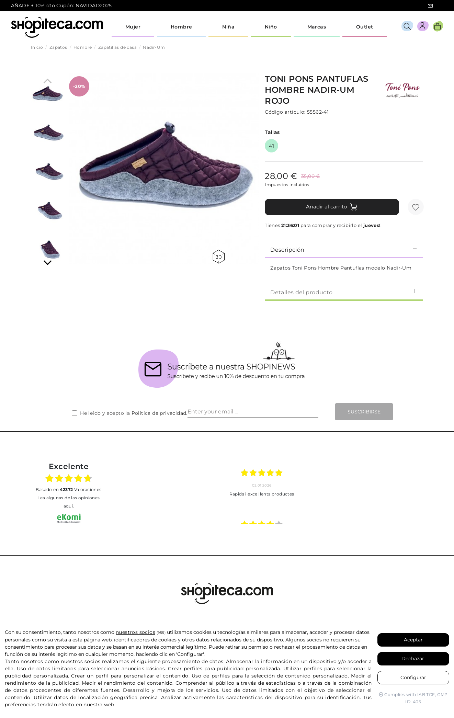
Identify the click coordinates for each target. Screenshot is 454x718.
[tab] (344, 249)
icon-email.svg (430, 6)
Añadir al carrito (332, 207)
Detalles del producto (344, 292)
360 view (219, 257)
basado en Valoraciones (68, 489)
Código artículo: (285, 112)
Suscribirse (364, 412)
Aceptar (413, 640)
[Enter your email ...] (253, 412)
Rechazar (413, 659)
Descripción (344, 249)
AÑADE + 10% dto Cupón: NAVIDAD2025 (61, 5)
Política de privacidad (159, 413)
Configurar (413, 677)
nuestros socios (135, 632)
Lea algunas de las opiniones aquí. (68, 502)
